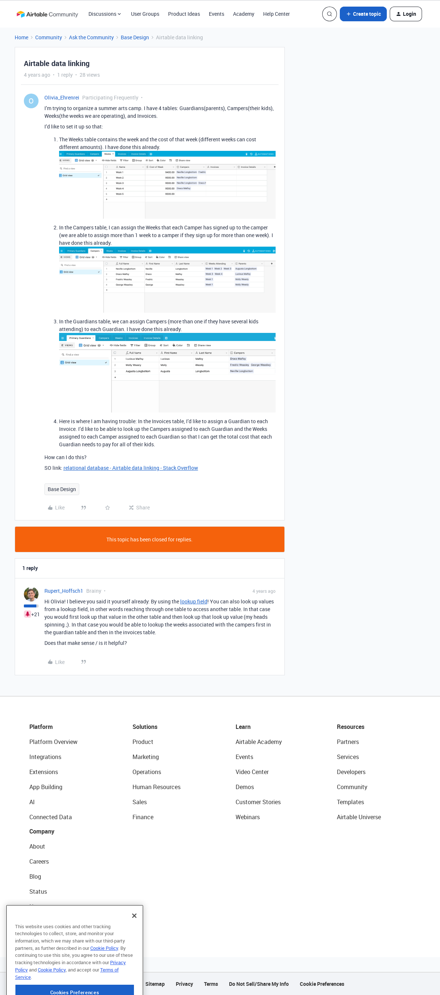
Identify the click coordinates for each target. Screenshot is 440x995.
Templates (350, 802)
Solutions (144, 727)
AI (32, 802)
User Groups (145, 13)
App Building (45, 787)
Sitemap (155, 983)
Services (348, 757)
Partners (348, 742)
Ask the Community (91, 37)
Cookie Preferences (322, 983)
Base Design (135, 37)
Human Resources (156, 787)
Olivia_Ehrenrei (61, 97)
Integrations (45, 757)
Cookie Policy (104, 963)
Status (38, 891)
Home (21, 37)
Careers (39, 861)
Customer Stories (258, 802)
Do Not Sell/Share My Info (259, 983)
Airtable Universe (359, 817)
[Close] (134, 931)
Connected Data (50, 817)
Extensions (43, 772)
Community (48, 37)
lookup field (193, 601)
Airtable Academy (259, 742)
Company (41, 831)
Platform (41, 727)
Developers (351, 772)
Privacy (184, 983)
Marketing (145, 757)
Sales (139, 802)
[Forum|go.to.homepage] (47, 14)
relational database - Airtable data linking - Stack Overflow (130, 467)
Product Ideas (184, 13)
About (37, 846)
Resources (350, 727)
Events (216, 13)
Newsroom (43, 907)
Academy (243, 13)
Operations (146, 772)
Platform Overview (53, 742)
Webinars (248, 817)
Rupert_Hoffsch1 (63, 590)
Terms (211, 983)
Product (142, 742)
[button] (363, 14)
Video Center (252, 772)
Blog (35, 876)
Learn (243, 727)
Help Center (276, 13)
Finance (142, 817)
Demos (245, 787)
